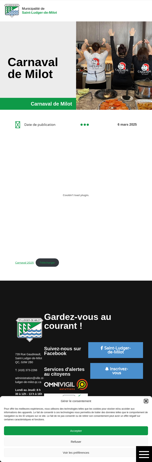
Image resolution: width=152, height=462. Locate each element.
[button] (146, 401)
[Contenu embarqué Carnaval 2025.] (76, 195)
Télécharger (47, 262)
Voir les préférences (76, 452)
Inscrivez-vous (116, 370)
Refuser (76, 441)
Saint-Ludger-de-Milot (116, 350)
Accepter (76, 430)
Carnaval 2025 (24, 262)
